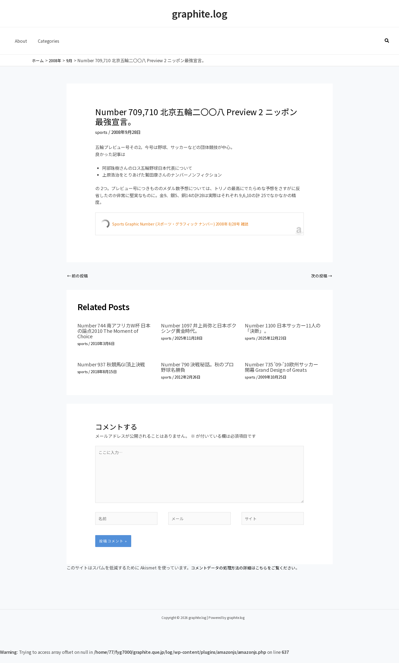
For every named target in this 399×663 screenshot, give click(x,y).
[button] (387, 40)
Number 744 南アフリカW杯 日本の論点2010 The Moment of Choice (115, 331)
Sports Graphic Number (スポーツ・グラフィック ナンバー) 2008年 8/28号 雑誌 (180, 224)
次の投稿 (320, 276)
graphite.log (199, 13)
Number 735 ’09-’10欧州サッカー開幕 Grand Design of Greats (282, 367)
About (20, 41)
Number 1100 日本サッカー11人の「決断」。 (281, 328)
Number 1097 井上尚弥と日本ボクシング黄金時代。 (197, 328)
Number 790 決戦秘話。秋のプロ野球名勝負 (198, 367)
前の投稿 (78, 276)
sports (101, 132)
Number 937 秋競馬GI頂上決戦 (114, 365)
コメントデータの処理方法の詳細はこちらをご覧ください (246, 575)
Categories (45, 41)
